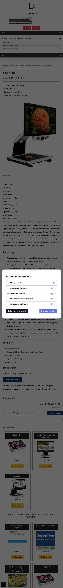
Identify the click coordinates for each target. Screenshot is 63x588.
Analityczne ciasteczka (19, 293)
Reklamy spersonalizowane (20, 304)
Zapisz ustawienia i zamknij (18, 311)
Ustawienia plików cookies (20, 276)
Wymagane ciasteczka (19, 283)
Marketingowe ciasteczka (20, 288)
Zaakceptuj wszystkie (47, 311)
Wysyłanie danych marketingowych (23, 299)
